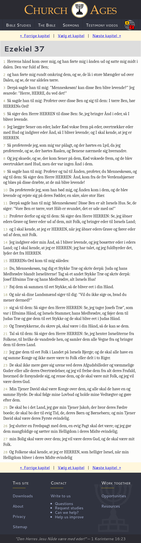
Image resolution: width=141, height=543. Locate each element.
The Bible (47, 25)
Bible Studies (18, 25)
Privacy (19, 516)
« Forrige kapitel (35, 35)
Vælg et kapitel (71, 35)
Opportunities (113, 495)
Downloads (23, 495)
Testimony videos (102, 25)
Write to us (66, 506)
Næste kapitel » (106, 35)
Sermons (70, 25)
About (18, 506)
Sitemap (20, 526)
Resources (110, 506)
